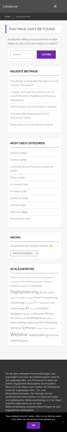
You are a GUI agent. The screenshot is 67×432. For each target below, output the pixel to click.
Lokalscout (10, 6)
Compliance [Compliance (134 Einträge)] (23, 286)
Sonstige (15, 191)
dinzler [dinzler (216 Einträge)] (43, 292)
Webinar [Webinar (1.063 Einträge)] (19, 334)
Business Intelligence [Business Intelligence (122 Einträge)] (45, 282)
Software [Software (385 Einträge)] (29, 328)
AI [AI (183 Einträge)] (11, 277)
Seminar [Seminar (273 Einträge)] (15, 328)
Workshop (15, 212)
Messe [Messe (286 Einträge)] (49, 313)
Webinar (14, 153)
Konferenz (16, 198)
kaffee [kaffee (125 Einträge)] (52, 303)
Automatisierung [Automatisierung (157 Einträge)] (28, 281)
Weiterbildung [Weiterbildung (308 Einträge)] (38, 335)
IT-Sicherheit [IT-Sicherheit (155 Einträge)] (43, 303)
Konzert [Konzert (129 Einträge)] (33, 308)
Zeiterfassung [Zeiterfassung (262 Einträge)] (18, 340)
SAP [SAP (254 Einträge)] (41, 322)
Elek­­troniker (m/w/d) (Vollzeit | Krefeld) (31, 124)
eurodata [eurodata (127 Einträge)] (29, 298)
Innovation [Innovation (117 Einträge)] (29, 303)
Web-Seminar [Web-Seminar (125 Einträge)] (49, 328)
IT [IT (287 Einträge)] (35, 302)
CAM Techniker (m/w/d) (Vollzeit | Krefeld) (33, 106)
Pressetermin (17, 218)
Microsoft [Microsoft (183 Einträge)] (15, 318)
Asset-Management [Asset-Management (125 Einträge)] (45, 277)
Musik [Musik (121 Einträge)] (23, 318)
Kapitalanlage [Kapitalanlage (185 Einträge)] (17, 308)
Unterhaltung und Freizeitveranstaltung (31, 166)
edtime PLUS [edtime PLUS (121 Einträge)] (15, 298)
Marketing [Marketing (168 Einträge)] (39, 314)
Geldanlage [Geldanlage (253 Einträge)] (17, 302)
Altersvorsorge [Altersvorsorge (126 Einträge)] (31, 277)
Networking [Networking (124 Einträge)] (47, 318)
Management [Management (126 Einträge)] (28, 314)
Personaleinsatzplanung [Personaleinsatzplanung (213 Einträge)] (24, 322)
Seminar (14, 159)
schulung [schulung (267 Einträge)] (51, 322)
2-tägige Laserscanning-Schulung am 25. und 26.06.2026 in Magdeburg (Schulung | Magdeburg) (33, 96)
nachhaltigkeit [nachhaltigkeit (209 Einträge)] (34, 317)
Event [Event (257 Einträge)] (37, 297)
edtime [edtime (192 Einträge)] (51, 292)
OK (33, 425)
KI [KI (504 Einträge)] (27, 308)
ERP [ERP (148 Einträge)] (23, 298)
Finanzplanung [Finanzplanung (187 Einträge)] (50, 297)
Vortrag (14, 205)
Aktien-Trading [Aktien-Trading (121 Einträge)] (18, 278)
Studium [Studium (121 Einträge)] (39, 328)
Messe (13, 177)
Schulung (15, 184)
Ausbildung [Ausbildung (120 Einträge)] (14, 282)
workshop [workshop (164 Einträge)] (54, 335)
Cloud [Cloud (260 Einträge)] (14, 285)
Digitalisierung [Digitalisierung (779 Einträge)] (24, 291)
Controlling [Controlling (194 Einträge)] (36, 285)
